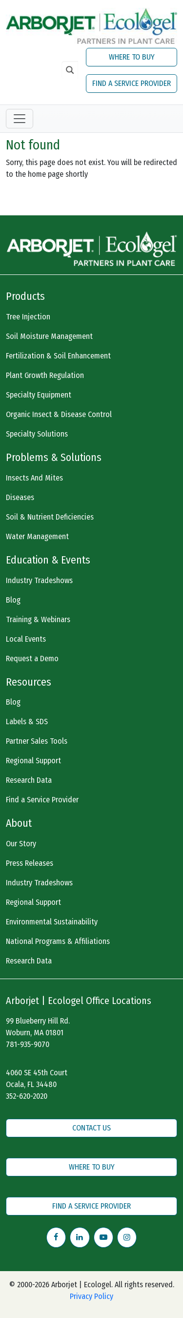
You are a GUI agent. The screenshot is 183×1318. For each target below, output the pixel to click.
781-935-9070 (27, 1044)
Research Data (29, 780)
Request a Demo (32, 658)
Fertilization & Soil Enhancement (58, 355)
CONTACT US (91, 1127)
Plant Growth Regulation (45, 375)
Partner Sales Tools (36, 741)
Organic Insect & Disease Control (59, 414)
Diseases (20, 497)
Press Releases (29, 863)
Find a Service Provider (42, 799)
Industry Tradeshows (39, 580)
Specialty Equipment (38, 394)
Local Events (26, 639)
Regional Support (33, 760)
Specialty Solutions (37, 434)
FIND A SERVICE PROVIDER (131, 83)
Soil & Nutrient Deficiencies (50, 517)
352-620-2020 (26, 1096)
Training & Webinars (38, 619)
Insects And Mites (34, 477)
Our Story (21, 843)
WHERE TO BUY (132, 57)
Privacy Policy (91, 1296)
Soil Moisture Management (49, 336)
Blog (13, 600)
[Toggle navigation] (19, 118)
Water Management (37, 536)
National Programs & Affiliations (58, 941)
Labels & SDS (27, 721)
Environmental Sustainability (52, 921)
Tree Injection (28, 316)
